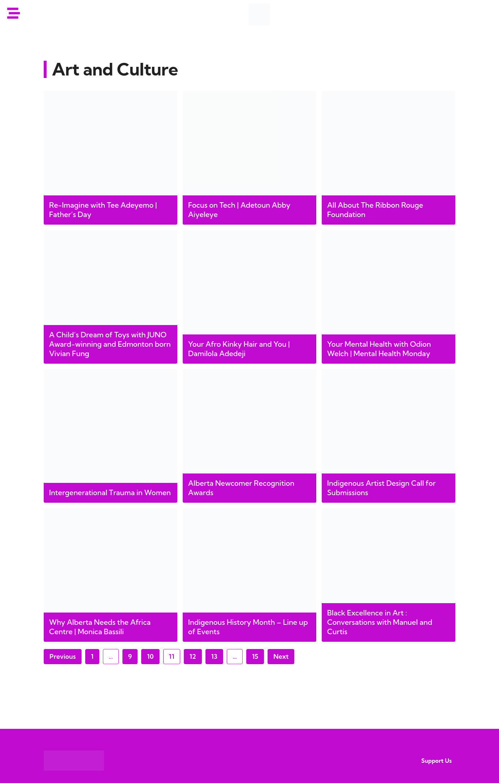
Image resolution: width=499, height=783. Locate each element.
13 (217, 655)
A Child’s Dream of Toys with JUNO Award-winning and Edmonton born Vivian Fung (110, 344)
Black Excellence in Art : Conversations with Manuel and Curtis (379, 622)
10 (153, 655)
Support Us (436, 760)
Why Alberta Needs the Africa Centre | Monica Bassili (100, 627)
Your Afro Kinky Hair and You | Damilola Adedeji (239, 348)
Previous (62, 656)
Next (280, 656)
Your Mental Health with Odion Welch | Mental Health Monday (379, 348)
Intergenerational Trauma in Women (110, 492)
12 (195, 655)
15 (258, 655)
